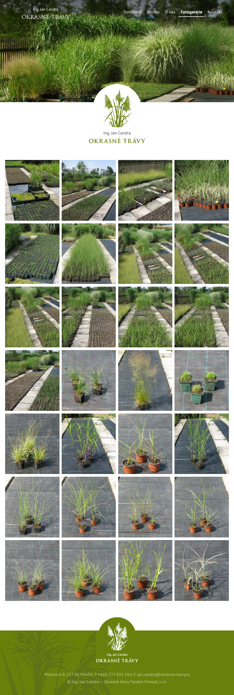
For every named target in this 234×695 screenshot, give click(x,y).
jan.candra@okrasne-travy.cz (163, 674)
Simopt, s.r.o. (155, 681)
